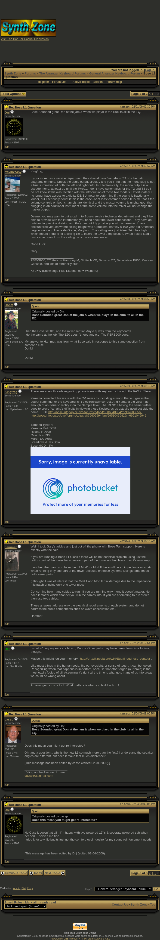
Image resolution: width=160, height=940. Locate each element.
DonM (9, 305)
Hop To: (89, 889)
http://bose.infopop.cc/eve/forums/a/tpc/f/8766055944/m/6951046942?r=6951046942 (88, 415)
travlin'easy (13, 172)
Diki (24, 888)
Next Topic (55, 873)
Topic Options (13, 94)
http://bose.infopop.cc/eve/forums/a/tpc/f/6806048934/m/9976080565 (95, 412)
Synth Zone (12, 73)
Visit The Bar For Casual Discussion (25, 39)
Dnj (7, 112)
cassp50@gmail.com (39, 775)
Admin (16, 888)
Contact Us (120, 904)
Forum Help (114, 81)
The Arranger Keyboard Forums (62, 73)
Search (98, 81)
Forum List (59, 81)
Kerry (30, 888)
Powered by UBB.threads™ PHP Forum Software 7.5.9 (80, 938)
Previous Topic (14, 873)
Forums (30, 73)
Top (7, 146)
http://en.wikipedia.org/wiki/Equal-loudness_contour (115, 658)
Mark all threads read (40, 902)
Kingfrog (11, 392)
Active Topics (81, 81)
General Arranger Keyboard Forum (114, 73)
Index (36, 873)
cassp (9, 719)
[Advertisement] (120, 30)
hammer (11, 547)
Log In (149, 70)
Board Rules (13, 902)
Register (43, 81)
